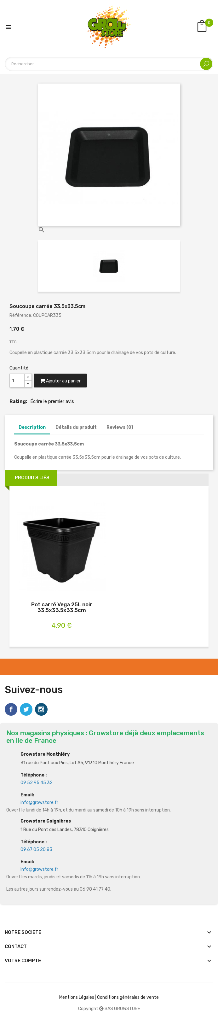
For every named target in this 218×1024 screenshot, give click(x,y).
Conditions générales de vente (128, 997)
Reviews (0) (119, 427)
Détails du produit (76, 427)
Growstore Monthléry (45, 754)
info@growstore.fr (39, 802)
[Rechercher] (109, 64)
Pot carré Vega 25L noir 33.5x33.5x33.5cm (61, 607)
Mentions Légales (76, 997)
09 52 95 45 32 (36, 782)
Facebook (11, 709)
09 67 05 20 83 (36, 849)
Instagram (41, 709)
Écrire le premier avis (52, 401)
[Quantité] (17, 380)
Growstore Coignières (45, 821)
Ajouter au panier (60, 381)
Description (32, 427)
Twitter (26, 709)
